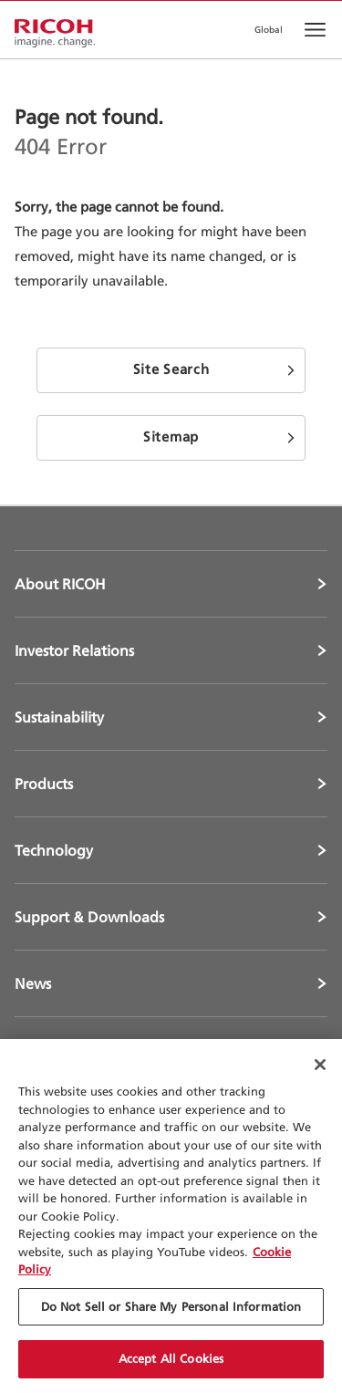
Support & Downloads (89, 917)
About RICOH (60, 584)
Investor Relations (74, 650)
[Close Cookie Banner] (320, 1065)
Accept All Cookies (171, 1358)
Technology (54, 850)
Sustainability (59, 717)
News (33, 983)
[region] (171, 1216)
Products (44, 783)
